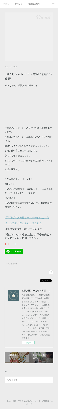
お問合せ (18, 4)
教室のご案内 (34, 4)
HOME (6, 4)
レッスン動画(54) (11, 264)
